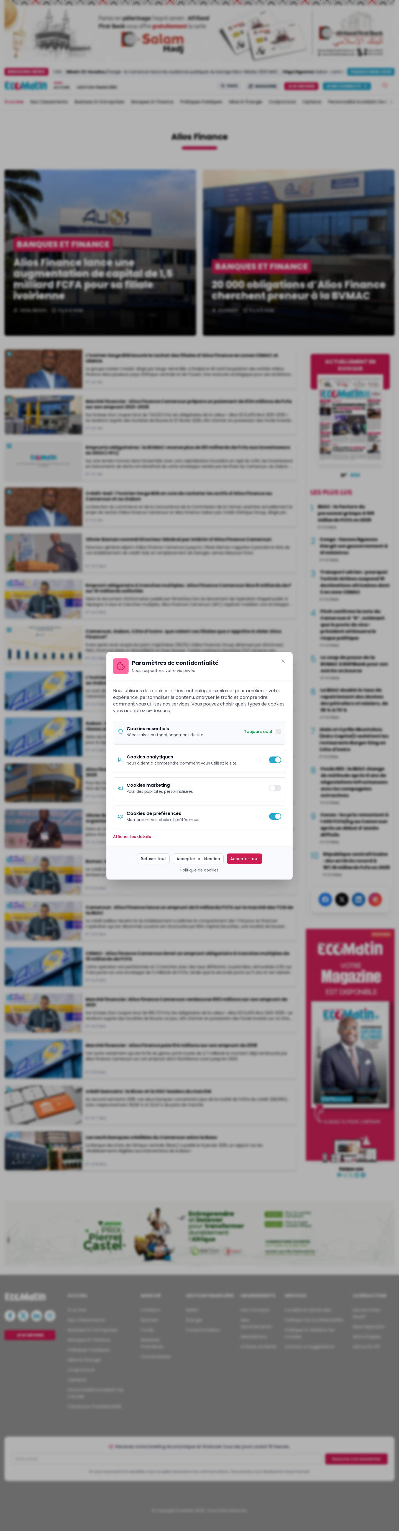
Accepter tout (244, 859)
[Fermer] (283, 661)
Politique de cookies (199, 870)
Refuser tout (153, 859)
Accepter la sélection (198, 859)
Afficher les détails (132, 836)
